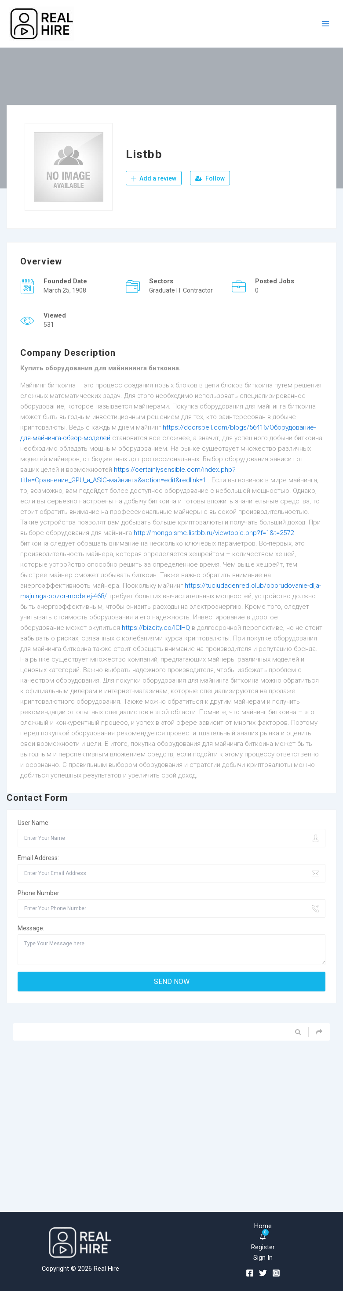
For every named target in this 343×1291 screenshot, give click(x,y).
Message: (31, 928)
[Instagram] (276, 1273)
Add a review (153, 178)
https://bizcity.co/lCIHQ (156, 628)
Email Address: (38, 857)
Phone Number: (39, 893)
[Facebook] (250, 1273)
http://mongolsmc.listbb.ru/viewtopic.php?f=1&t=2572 (214, 533)
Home (263, 1226)
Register (263, 1247)
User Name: (34, 822)
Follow (210, 178)
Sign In (263, 1258)
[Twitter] (263, 1273)
